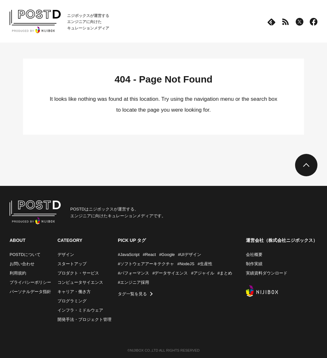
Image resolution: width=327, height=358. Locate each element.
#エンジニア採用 (133, 282)
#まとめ (224, 273)
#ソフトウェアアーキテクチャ (146, 263)
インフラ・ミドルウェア (80, 310)
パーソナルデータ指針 (30, 291)
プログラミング (72, 300)
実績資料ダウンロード (266, 273)
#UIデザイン (189, 254)
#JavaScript (129, 254)
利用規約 (18, 273)
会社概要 (254, 254)
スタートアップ (72, 263)
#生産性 (205, 263)
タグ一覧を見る (132, 294)
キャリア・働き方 (74, 291)
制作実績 (254, 263)
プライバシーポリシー (30, 282)
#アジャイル (202, 273)
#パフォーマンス (133, 273)
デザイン (65, 254)
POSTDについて (25, 254)
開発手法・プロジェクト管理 (84, 319)
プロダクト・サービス (78, 273)
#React (149, 254)
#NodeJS (185, 263)
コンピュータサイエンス (80, 282)
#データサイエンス (170, 273)
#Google (167, 254)
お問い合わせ (22, 263)
